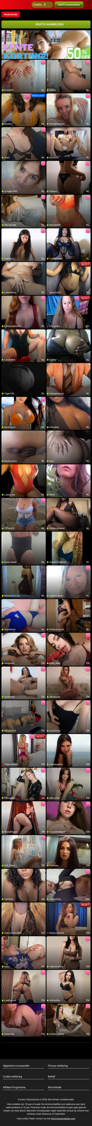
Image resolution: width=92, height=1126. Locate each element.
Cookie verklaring (12, 1076)
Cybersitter (60, 1114)
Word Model (54, 1087)
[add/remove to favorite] (4, 62)
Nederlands (10, 14)
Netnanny (47, 1114)
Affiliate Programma (14, 1087)
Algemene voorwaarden (16, 1065)
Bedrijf (51, 1076)
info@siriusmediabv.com (63, 1118)
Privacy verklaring (58, 1065)
